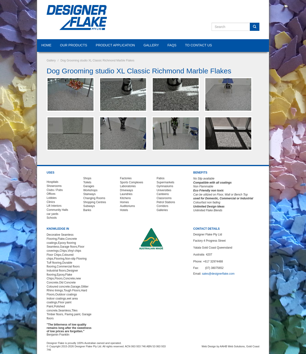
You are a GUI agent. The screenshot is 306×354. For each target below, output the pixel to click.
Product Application (115, 45)
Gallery (151, 45)
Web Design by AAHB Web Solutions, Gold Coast (230, 346)
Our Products (73, 45)
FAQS (172, 45)
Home (46, 45)
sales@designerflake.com (218, 273)
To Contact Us (198, 45)
